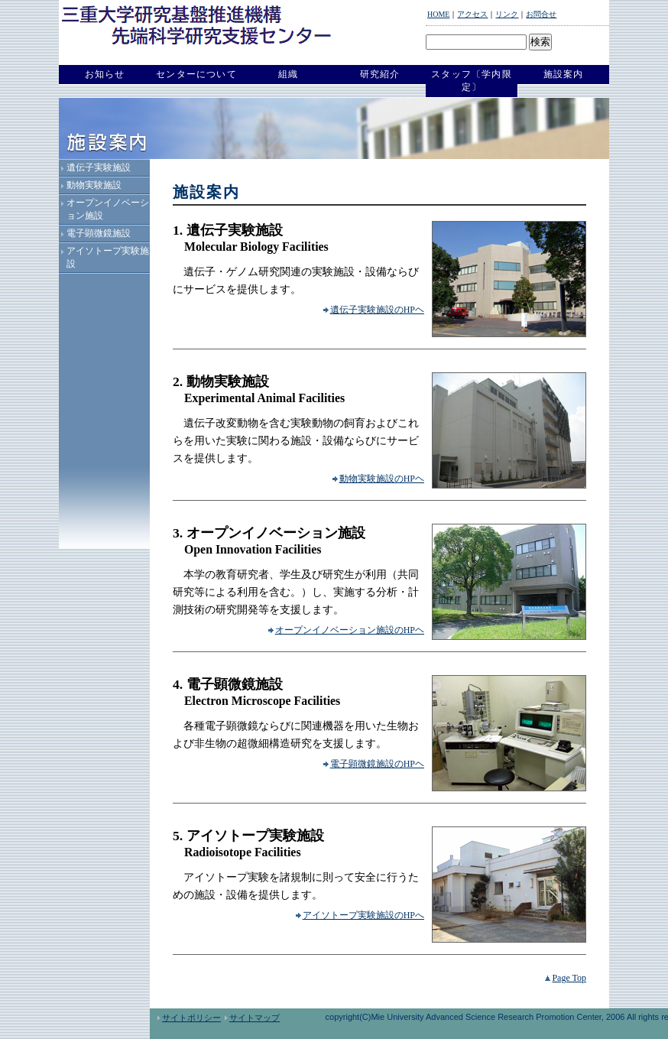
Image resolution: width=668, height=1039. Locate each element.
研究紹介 (380, 74)
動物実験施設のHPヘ (378, 478)
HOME (438, 14)
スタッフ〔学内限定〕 (471, 81)
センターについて (196, 74)
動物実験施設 (94, 185)
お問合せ (541, 14)
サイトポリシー (189, 1017)
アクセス (472, 14)
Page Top (565, 977)
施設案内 (563, 74)
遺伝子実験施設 (98, 167)
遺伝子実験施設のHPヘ (373, 309)
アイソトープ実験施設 (107, 257)
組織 (288, 74)
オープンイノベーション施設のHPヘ (346, 630)
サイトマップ (252, 1017)
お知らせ (105, 74)
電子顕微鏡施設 (98, 233)
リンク (506, 14)
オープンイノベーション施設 (107, 209)
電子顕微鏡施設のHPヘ (373, 763)
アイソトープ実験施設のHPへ (360, 915)
